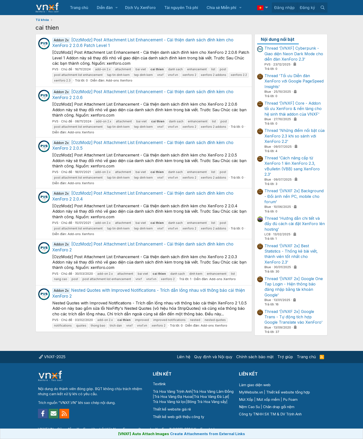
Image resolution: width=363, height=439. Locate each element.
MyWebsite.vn (251, 392)
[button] (116, 7)
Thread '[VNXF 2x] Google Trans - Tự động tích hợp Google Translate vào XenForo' (293, 317)
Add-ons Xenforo (119, 80)
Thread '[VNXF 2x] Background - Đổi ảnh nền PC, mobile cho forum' (294, 196)
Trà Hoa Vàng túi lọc (169, 401)
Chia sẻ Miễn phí (221, 7)
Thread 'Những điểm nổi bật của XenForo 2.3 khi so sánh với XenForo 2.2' (294, 136)
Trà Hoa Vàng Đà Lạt (211, 396)
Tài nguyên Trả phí (181, 7)
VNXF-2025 (52, 356)
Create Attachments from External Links (207, 433)
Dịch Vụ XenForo (140, 7)
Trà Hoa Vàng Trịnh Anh (172, 391)
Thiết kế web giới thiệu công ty (178, 416)
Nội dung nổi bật (277, 39)
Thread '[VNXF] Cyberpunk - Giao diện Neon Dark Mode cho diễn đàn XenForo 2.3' (293, 54)
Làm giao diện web (255, 385)
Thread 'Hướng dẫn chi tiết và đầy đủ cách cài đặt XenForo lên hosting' (294, 224)
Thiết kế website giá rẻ (172, 409)
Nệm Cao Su (249, 406)
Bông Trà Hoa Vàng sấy (206, 401)
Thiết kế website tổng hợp (288, 392)
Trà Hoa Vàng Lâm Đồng (213, 391)
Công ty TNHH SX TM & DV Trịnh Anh (270, 414)
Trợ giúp (285, 356)
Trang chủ (79, 7)
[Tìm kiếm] (322, 7)
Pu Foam (290, 399)
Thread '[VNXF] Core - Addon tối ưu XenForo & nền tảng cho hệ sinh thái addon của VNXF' (293, 109)
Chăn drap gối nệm (278, 406)
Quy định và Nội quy (213, 356)
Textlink (159, 384)
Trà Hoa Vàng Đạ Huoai (173, 396)
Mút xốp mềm (268, 399)
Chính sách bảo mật (254, 356)
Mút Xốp (246, 399)
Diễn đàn (105, 7)
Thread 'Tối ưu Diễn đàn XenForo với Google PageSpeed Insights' (294, 81)
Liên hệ (183, 356)
